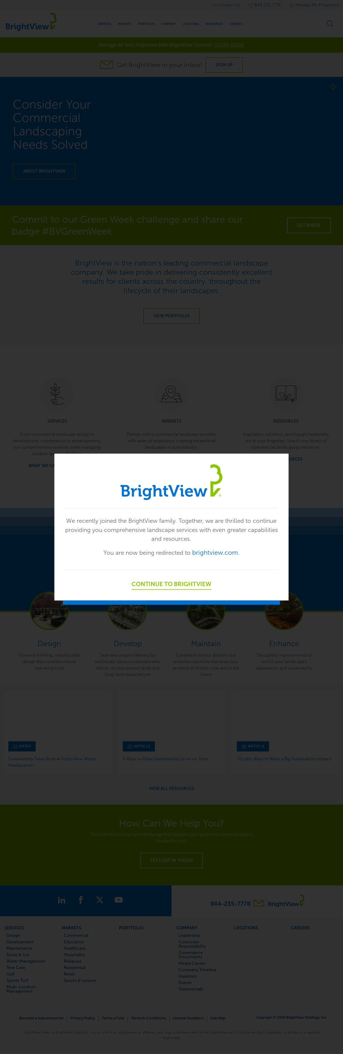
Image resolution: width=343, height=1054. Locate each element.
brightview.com (218, 553)
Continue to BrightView (171, 585)
